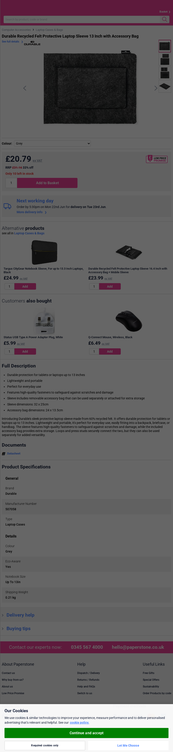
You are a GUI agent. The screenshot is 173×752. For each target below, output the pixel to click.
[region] (86, 728)
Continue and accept (86, 733)
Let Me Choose (128, 745)
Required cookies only (44, 745)
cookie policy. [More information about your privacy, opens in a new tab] (79, 722)
